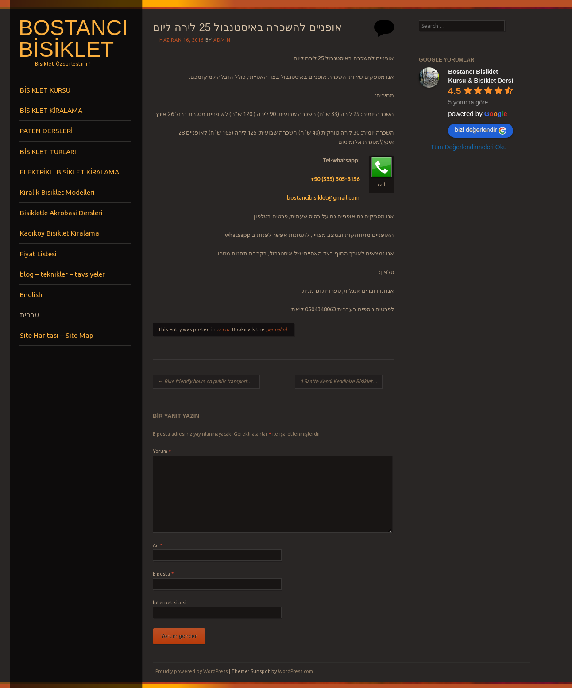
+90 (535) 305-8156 (334, 179)
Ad (157, 545)
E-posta (163, 573)
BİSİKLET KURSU (45, 90)
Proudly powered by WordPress (191, 671)
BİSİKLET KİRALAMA (51, 110)
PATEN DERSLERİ (46, 131)
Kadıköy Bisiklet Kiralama (59, 233)
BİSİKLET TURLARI (48, 151)
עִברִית (29, 315)
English (31, 294)
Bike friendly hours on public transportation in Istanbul (209, 381)
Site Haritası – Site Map (56, 335)
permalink (277, 329)
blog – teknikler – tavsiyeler (62, 274)
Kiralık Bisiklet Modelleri (57, 192)
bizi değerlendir (480, 130)
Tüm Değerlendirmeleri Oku (469, 147)
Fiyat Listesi (38, 254)
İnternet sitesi (169, 602)
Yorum (162, 451)
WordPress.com (295, 671)
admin (222, 40)
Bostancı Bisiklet (73, 38)
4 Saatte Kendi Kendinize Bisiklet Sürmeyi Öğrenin (341, 381)
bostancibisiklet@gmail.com (323, 197)
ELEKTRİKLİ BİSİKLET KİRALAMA (69, 172)
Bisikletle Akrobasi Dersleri (61, 212)
